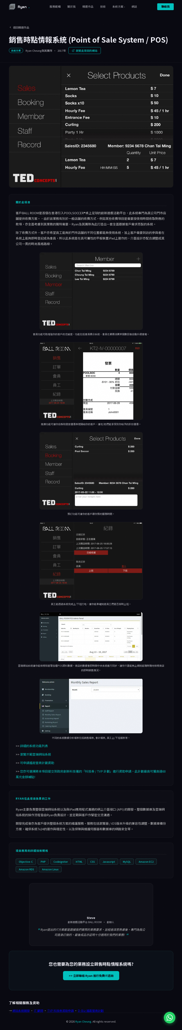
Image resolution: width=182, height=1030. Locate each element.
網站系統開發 (21, 1010)
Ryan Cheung (83, 1021)
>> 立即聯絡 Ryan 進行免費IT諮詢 (91, 976)
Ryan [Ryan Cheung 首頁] (19, 6)
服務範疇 (55, 6)
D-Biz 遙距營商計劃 (91, 1010)
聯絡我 (165, 6)
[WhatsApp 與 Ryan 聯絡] (169, 1017)
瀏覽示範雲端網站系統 (35, 754)
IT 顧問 (38, 1010)
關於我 (71, 6)
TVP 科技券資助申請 (60, 1010)
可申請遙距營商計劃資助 (37, 763)
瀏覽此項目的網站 (84, 51)
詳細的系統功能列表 (34, 746)
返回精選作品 (19, 27)
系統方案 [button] (118, 6)
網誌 (134, 6)
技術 (103, 6)
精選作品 (88, 6)
